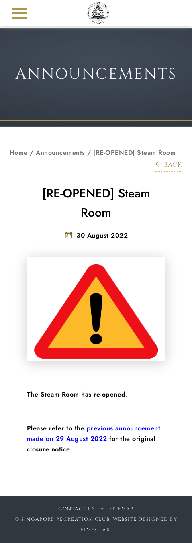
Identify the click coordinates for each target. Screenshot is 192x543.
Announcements (60, 152)
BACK (168, 164)
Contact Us (76, 509)
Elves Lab (95, 530)
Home (19, 152)
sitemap (121, 509)
